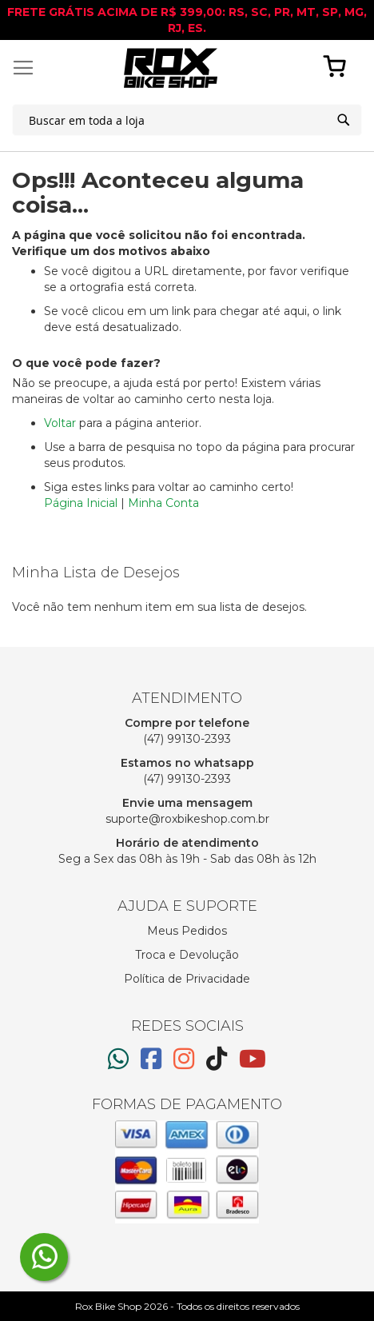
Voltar (60, 423)
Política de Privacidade (187, 979)
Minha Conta (163, 503)
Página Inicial (80, 503)
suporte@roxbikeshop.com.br (187, 819)
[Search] (343, 120)
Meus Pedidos (187, 931)
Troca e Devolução (187, 955)
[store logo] (170, 68)
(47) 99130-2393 (187, 739)
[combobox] (187, 120)
